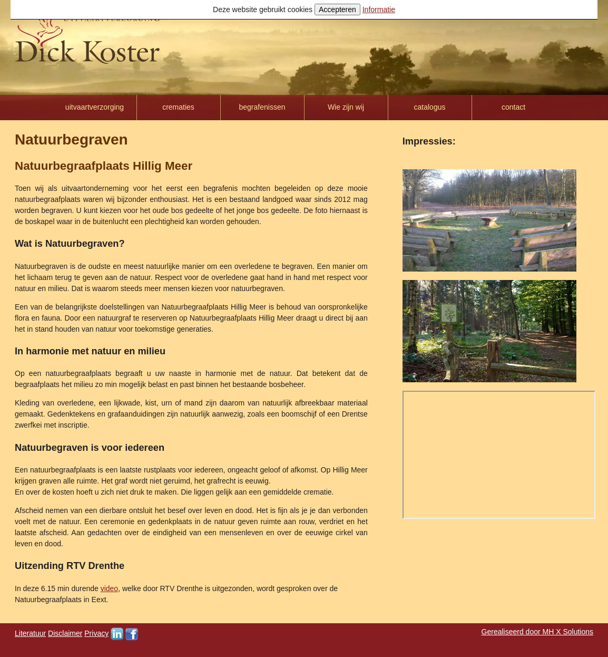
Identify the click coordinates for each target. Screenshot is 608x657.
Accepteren (337, 9)
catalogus (430, 107)
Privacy (96, 633)
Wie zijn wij (346, 107)
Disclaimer (65, 633)
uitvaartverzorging (94, 107)
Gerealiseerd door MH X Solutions (537, 631)
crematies (178, 107)
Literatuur (30, 633)
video (109, 588)
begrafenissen (262, 107)
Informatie (378, 9)
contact (513, 107)
